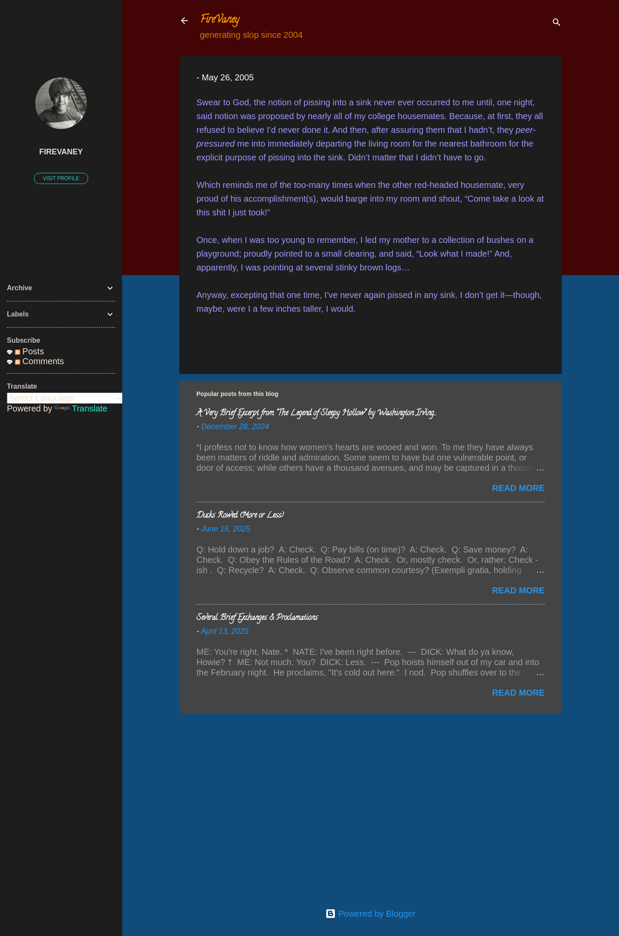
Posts (29, 351)
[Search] (557, 23)
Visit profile (61, 178)
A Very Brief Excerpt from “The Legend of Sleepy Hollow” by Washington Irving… (316, 414)
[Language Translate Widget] (65, 398)
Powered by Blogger (370, 913)
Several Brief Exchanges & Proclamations (257, 618)
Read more (518, 488)
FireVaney (219, 20)
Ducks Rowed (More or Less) (240, 516)
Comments (39, 361)
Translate (81, 408)
